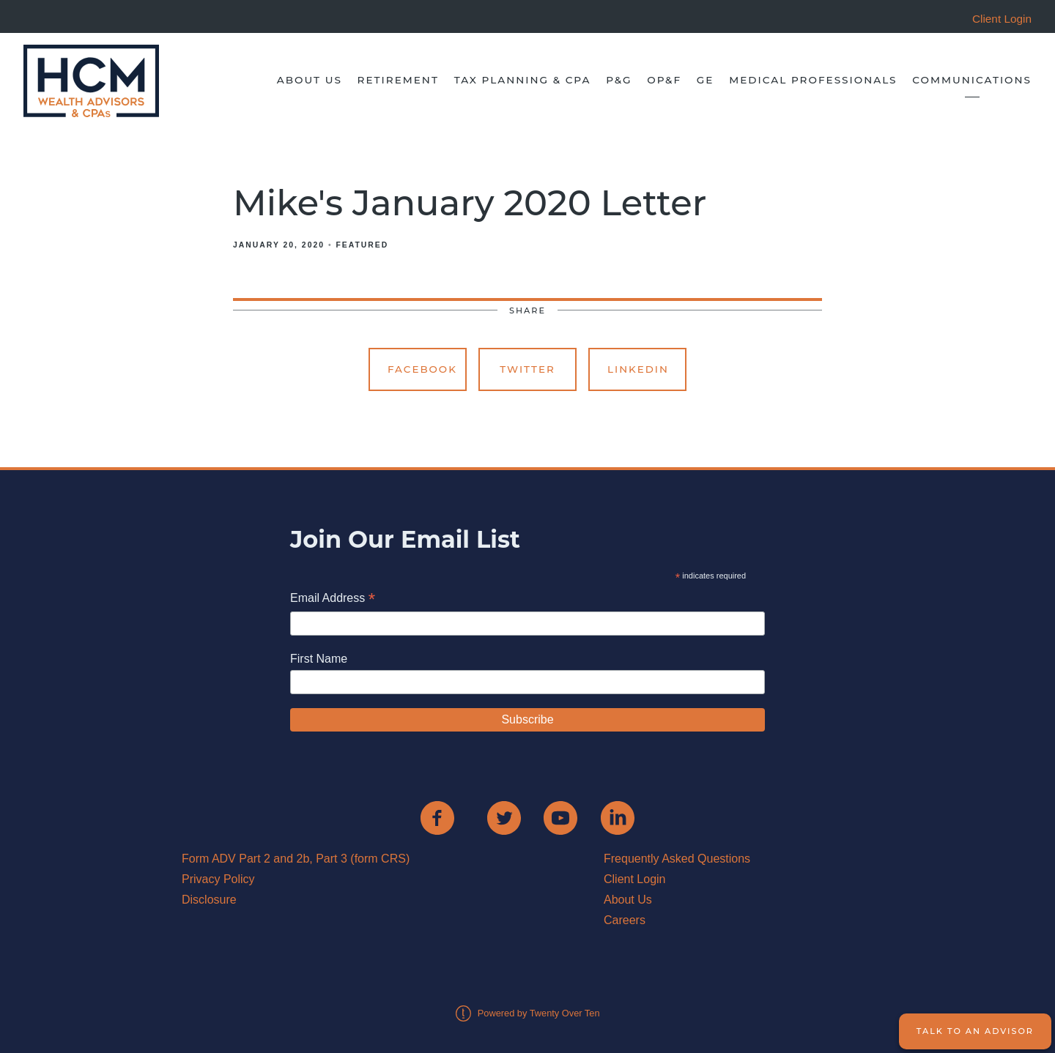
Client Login (635, 879)
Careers (624, 920)
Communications (972, 80)
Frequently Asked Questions (677, 858)
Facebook (422, 369)
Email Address (332, 599)
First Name (318, 658)
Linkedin (638, 369)
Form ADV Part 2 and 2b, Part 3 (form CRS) (296, 858)
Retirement (398, 80)
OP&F (664, 80)
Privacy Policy (218, 879)
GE (705, 80)
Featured (362, 245)
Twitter (527, 369)
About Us (309, 80)
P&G (619, 80)
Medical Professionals (813, 80)
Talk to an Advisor (975, 1031)
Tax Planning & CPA (522, 80)
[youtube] (560, 818)
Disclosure (209, 899)
